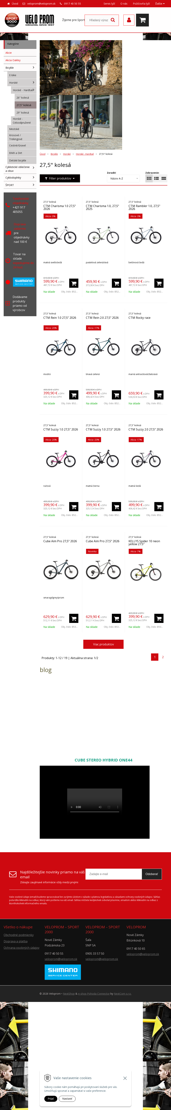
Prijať (51, 1098)
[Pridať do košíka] (73, 283)
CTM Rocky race (139, 318)
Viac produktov (103, 644)
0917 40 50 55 (72, 3)
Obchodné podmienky (19, 935)
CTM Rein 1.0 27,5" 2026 (59, 318)
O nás (123, 3)
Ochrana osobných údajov (21, 948)
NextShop (69, 993)
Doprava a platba (15, 941)
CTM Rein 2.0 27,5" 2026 (102, 318)
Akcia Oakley (13, 60)
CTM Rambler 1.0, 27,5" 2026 (144, 207)
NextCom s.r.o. (122, 993)
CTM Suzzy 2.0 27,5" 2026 (146, 429)
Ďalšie (160, 3)
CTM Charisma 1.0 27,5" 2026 (59, 207)
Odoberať (152, 874)
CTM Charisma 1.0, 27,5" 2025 (102, 207)
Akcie (8, 52)
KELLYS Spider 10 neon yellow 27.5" (144, 542)
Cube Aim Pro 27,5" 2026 (60, 541)
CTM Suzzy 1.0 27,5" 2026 (60, 429)
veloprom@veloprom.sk (41, 3)
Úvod (15, 3)
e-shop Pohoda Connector (94, 993)
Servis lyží (109, 3)
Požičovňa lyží (141, 3)
